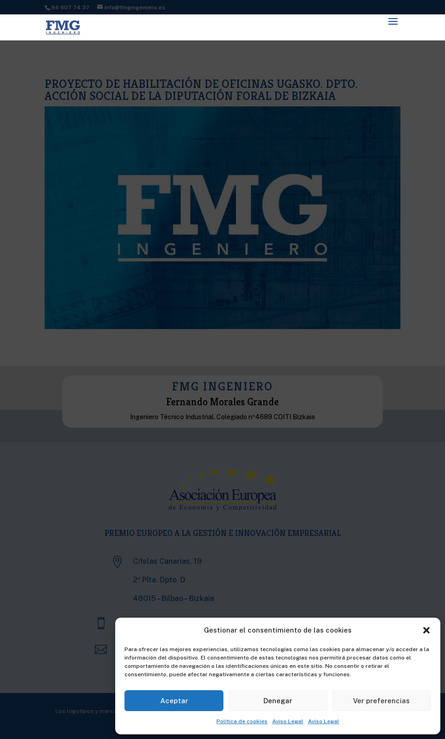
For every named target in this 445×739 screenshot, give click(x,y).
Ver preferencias (381, 701)
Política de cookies (242, 721)
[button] (426, 630)
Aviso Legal (287, 721)
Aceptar (174, 701)
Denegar (277, 701)
